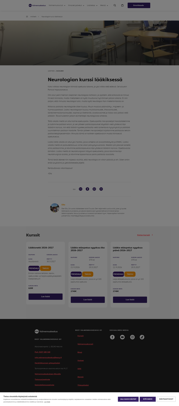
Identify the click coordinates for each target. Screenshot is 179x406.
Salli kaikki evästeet (128, 399)
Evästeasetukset (166, 399)
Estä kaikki (147, 399)
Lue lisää (47, 402)
